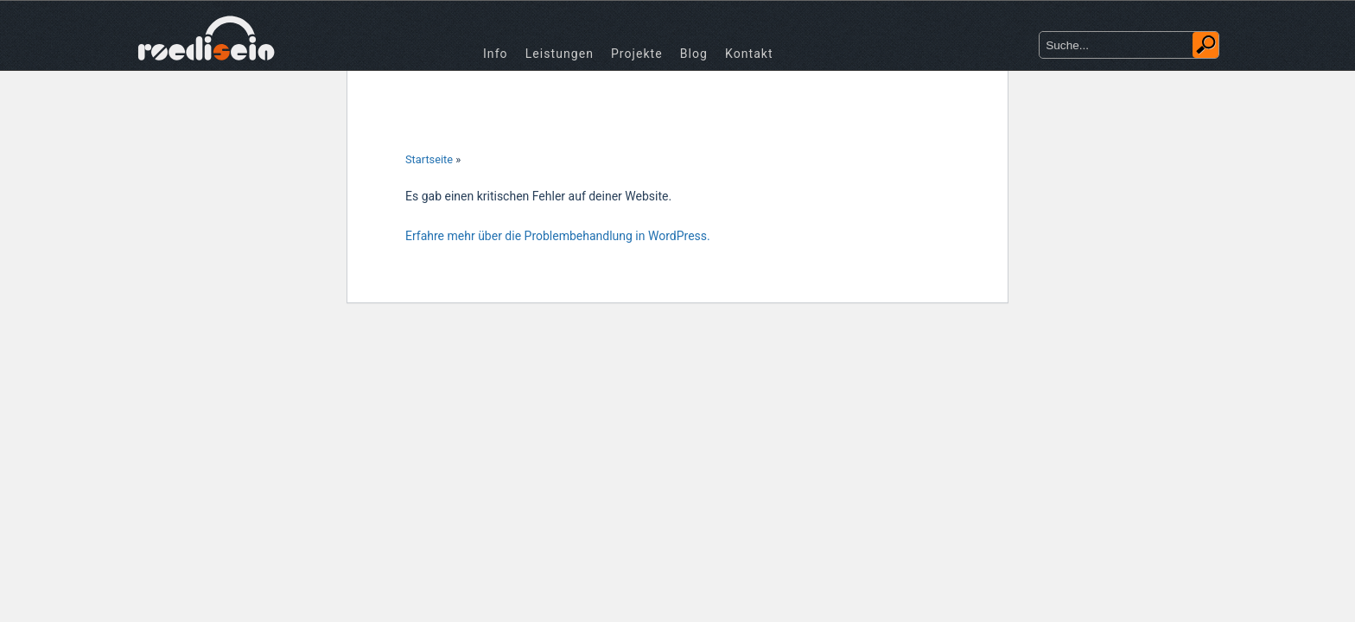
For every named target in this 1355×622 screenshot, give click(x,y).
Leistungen (559, 53)
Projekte (637, 53)
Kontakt (749, 53)
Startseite (429, 159)
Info (495, 53)
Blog (694, 53)
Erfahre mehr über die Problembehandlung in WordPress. (557, 236)
